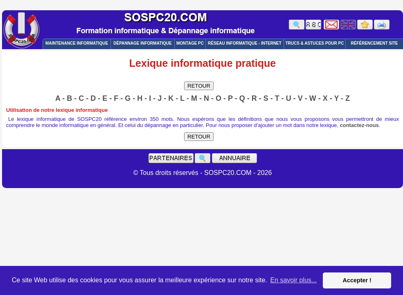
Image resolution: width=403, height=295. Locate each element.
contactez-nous (359, 125)
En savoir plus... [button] (293, 280)
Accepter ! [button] (356, 280)
